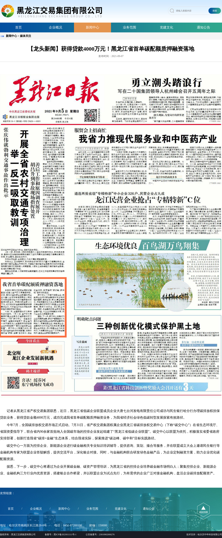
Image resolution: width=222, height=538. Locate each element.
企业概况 (55, 27)
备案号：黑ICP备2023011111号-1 (60, 534)
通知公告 (203, 27)
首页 (18, 27)
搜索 (215, 10)
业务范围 (129, 27)
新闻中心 (92, 27)
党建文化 (166, 27)
